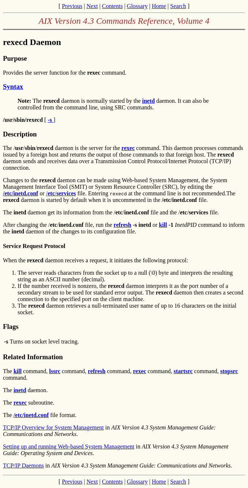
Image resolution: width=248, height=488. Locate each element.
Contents (112, 6)
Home (159, 6)
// (61, 193)
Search (178, 6)
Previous (72, 6)
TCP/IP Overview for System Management (53, 427)
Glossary (137, 6)
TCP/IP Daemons (23, 465)
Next (92, 6)
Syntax (13, 86)
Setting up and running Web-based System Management (68, 446)
